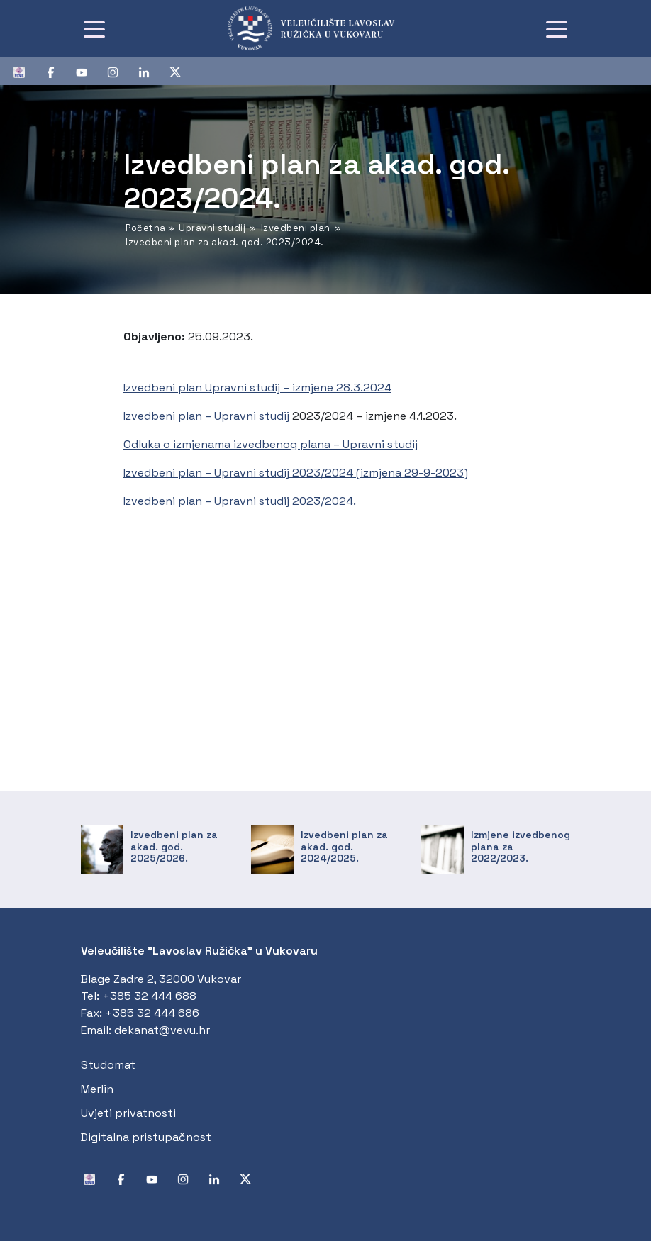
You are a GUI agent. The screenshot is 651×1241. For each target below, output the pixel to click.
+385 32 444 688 (149, 996)
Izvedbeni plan (295, 228)
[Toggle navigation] (94, 28)
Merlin (97, 1088)
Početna (146, 228)
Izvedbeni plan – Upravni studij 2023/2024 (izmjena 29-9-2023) (295, 472)
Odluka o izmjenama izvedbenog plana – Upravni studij (270, 444)
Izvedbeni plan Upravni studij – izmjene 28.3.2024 (257, 387)
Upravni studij (212, 228)
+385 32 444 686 (152, 1013)
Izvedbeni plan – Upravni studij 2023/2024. (239, 501)
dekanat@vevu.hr (162, 1030)
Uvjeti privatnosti (128, 1113)
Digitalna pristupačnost (146, 1137)
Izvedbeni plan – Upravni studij (206, 415)
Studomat (108, 1064)
